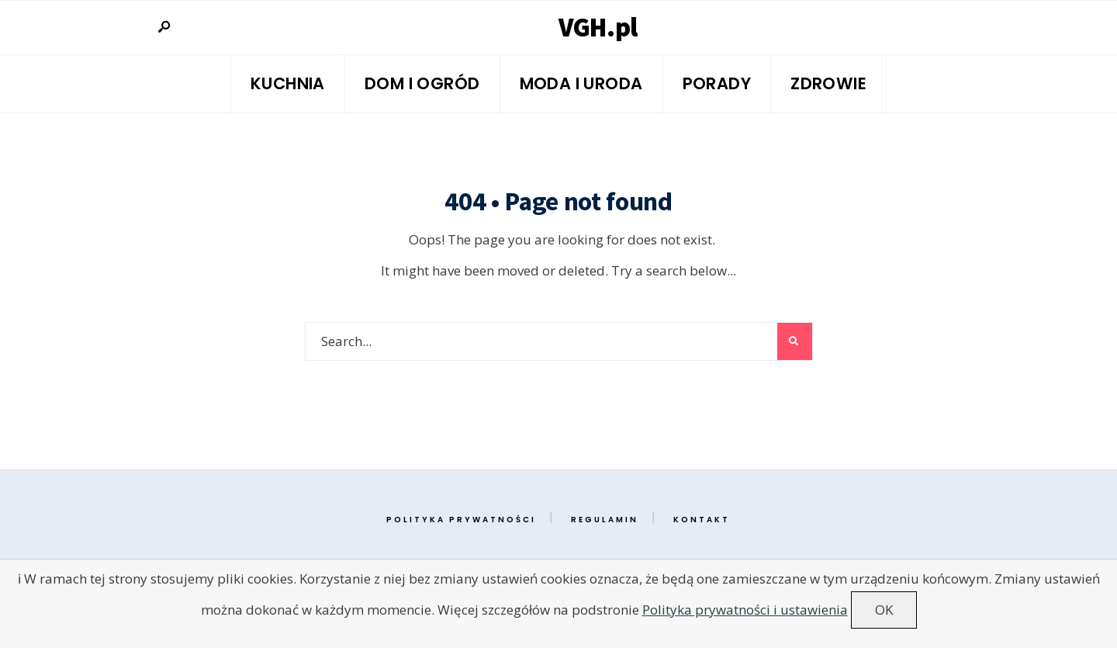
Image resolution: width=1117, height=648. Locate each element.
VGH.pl (598, 27)
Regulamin (604, 519)
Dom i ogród (422, 83)
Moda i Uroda (581, 83)
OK (884, 610)
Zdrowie (828, 83)
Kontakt (701, 519)
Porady (717, 83)
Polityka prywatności (461, 519)
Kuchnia (288, 83)
